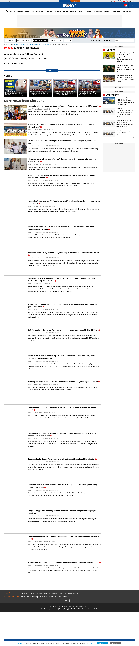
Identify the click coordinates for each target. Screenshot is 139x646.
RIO (79, 609)
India (27, 11)
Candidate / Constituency (102, 40)
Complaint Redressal (50, 593)
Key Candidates (23, 40)
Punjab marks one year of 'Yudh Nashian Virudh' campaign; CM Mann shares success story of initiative (125, 57)
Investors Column (73, 593)
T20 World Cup (38, 11)
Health (107, 11)
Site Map (43, 609)
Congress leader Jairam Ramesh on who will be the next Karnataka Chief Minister (61, 459)
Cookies (21, 643)
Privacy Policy (63, 609)
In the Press (62, 593)
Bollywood (58, 596)
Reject (115, 643)
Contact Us (24, 593)
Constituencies (40, 40)
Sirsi (39, 58)
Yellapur (46, 58)
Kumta (23, 58)
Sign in (131, 1)
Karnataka (10, 40)
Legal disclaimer (53, 609)
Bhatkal (31, 58)
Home (12, 11)
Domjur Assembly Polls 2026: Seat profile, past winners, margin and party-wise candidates (125, 101)
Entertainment (69, 11)
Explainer (127, 11)
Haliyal (7, 58)
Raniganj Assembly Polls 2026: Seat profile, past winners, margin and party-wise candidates (125, 124)
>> (100, 76)
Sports (58, 11)
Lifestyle (98, 11)
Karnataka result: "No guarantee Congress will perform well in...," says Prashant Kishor (63, 253)
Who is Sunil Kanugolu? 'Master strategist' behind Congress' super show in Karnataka (63, 562)
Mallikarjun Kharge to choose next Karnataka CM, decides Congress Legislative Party (63, 382)
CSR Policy (72, 609)
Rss (97, 609)
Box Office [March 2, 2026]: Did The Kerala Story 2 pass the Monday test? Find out (126, 68)
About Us (32, 593)
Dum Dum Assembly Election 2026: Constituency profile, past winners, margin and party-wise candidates (125, 135)
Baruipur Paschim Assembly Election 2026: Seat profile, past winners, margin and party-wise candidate (125, 112)
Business (116, 11)
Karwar (15, 58)
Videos (20, 11)
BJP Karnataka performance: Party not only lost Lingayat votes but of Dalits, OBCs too (63, 330)
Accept (102, 643)
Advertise (39, 593)
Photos (88, 11)
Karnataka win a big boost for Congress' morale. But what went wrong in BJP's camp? (63, 106)
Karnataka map (56, 40)
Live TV (68, 40)
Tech (80, 11)
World (49, 11)
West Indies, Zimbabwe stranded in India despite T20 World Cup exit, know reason (125, 78)
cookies (91, 643)
